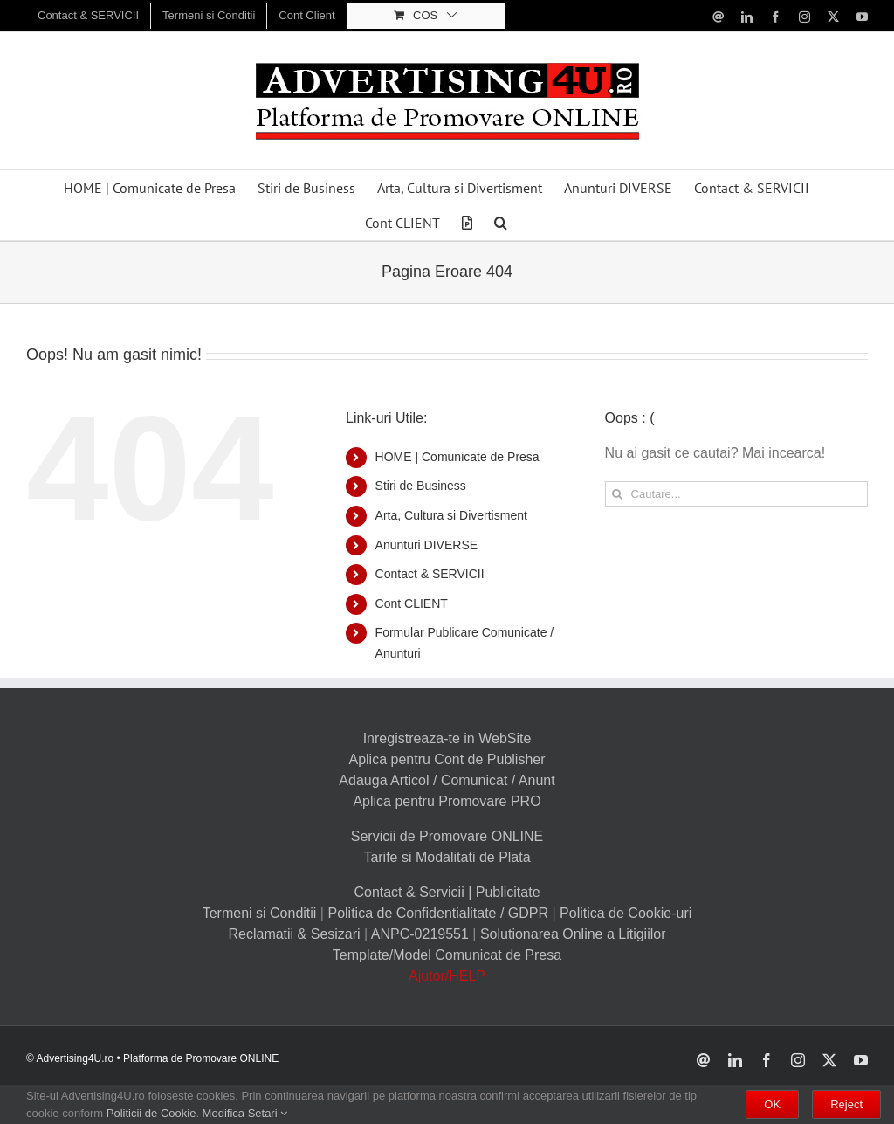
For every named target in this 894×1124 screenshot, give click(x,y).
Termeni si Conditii (260, 913)
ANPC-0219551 (420, 934)
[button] (500, 222)
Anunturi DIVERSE (426, 545)
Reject (846, 1104)
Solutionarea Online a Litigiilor (573, 934)
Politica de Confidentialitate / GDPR (437, 913)
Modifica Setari (245, 1113)
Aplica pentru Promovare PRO (446, 801)
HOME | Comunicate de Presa (457, 457)
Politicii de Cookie (151, 1113)
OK (772, 1104)
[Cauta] (617, 494)
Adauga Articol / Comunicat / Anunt (446, 780)
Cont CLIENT (411, 603)
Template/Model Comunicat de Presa (447, 955)
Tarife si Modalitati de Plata (446, 857)
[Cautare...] (736, 494)
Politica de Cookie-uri (625, 913)
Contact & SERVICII (430, 574)
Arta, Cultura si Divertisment (451, 515)
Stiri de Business (420, 486)
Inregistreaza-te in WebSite (447, 738)
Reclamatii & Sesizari (294, 934)
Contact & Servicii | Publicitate (447, 892)
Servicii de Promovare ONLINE (447, 836)
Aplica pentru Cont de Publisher (446, 759)
